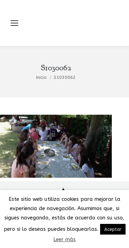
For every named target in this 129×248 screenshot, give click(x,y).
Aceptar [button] (112, 229)
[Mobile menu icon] (14, 23)
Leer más (64, 239)
